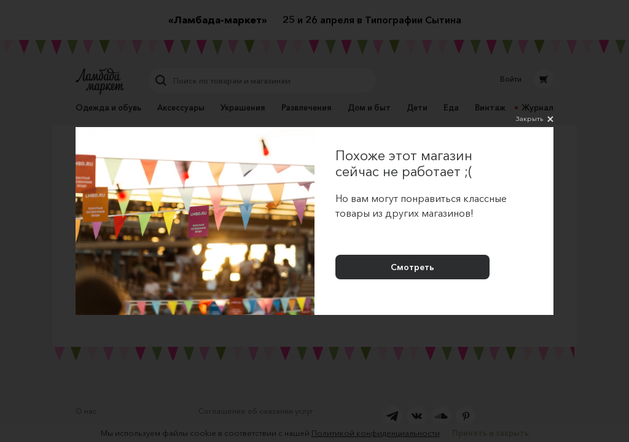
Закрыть (534, 119)
